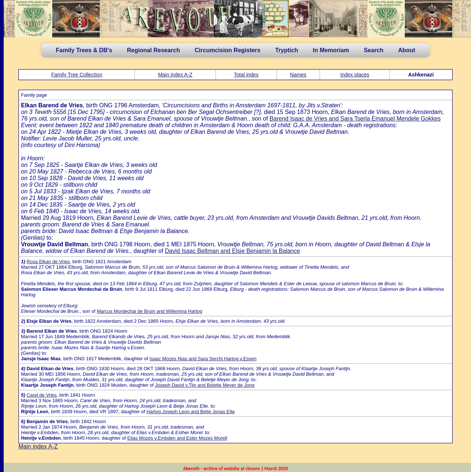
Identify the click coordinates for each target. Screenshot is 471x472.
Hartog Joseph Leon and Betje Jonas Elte (190, 411)
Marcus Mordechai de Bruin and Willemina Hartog (149, 311)
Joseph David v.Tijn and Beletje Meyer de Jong (204, 385)
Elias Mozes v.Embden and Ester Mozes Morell (177, 438)
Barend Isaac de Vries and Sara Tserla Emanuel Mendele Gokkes (354, 118)
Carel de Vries (41, 395)
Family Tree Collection (76, 75)
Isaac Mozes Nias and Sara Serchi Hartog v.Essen (202, 358)
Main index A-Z (175, 75)
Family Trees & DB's (84, 50)
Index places (354, 75)
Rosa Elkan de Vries (48, 261)
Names (298, 75)
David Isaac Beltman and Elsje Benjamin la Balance (232, 251)
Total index (246, 75)
